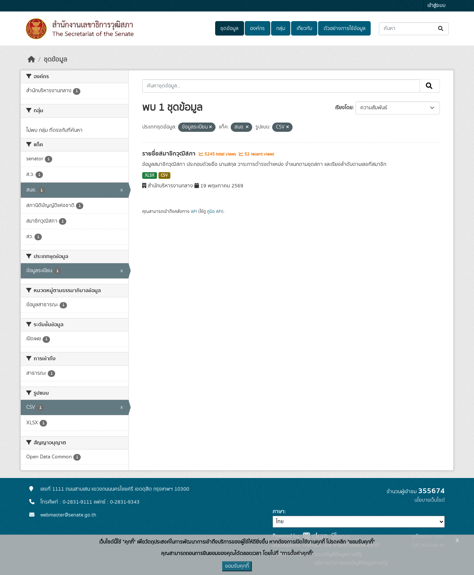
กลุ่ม (280, 28)
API (194, 211)
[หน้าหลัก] (31, 59)
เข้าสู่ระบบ (436, 5)
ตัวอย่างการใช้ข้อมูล (344, 28)
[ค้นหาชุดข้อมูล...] (414, 28)
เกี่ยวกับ (304, 28)
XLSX (149, 175)
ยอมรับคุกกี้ (237, 566)
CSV (164, 175)
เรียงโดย (344, 107)
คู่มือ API (214, 211)
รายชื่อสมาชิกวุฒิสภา (169, 153)
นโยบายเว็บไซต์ (429, 500)
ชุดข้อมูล (229, 28)
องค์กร (257, 28)
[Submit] (441, 28)
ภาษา (278, 511)
